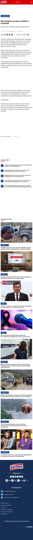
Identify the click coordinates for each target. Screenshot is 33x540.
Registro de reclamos (6, 505)
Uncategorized (5, 16)
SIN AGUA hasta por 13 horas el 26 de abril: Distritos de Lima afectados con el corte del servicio (17, 176)
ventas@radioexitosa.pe (10, 491)
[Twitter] (13, 477)
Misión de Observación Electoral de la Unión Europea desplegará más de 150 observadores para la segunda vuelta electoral (15, 366)
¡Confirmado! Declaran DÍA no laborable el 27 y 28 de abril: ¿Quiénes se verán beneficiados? (18, 165)
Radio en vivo (4, 514)
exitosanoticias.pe (8, 494)
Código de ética (5, 503)
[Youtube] (15, 477)
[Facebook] (11, 477)
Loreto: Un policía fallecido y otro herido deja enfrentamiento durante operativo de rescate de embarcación (14, 426)
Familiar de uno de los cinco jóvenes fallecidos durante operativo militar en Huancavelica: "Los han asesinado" (16, 248)
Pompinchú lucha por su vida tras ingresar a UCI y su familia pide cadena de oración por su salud (16, 171)
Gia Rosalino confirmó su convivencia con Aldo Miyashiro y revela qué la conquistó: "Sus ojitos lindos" (16, 455)
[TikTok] (22, 477)
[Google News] (20, 477)
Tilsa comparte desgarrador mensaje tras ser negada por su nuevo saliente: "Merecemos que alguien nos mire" (18, 186)
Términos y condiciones (7, 509)
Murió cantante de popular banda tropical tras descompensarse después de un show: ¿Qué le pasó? (15, 336)
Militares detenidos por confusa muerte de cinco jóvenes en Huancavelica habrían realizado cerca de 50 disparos (16, 395)
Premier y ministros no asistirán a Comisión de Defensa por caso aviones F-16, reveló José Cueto (16, 306)
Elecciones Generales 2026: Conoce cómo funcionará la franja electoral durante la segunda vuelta (16, 277)
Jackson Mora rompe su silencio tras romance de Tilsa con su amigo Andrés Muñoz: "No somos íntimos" (17, 181)
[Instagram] (18, 477)
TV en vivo (3, 507)
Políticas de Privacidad (6, 511)
